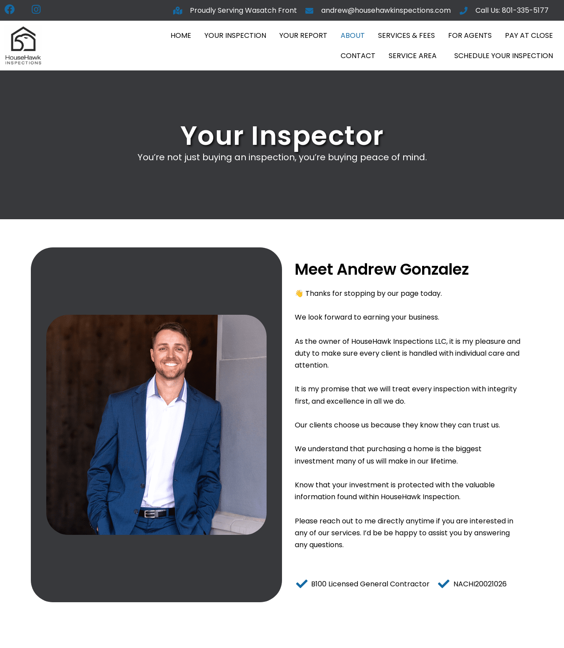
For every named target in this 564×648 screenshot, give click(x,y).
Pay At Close (529, 35)
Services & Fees (406, 35)
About (353, 35)
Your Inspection (235, 35)
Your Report (303, 35)
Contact (358, 56)
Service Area (413, 56)
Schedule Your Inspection (503, 56)
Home (181, 35)
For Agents (470, 35)
